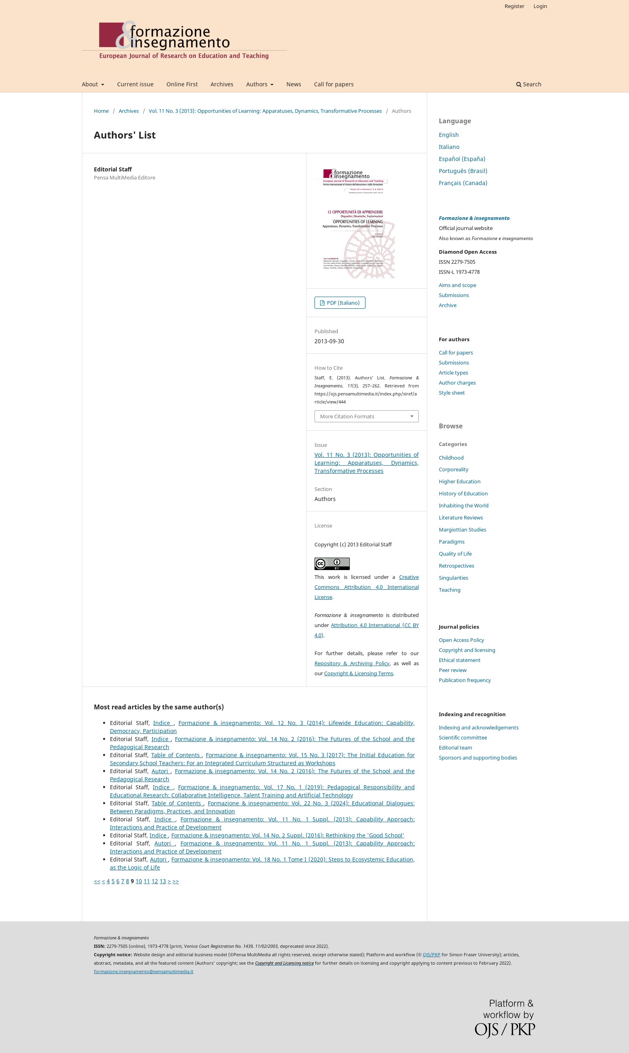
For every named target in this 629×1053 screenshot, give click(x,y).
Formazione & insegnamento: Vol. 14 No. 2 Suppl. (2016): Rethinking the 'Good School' (287, 835)
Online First (182, 84)
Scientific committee (463, 737)
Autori (161, 771)
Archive (448, 305)
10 (139, 881)
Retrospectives (456, 565)
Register (514, 6)
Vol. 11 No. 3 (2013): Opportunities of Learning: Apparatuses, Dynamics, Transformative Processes (265, 110)
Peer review (453, 670)
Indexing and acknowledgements (479, 727)
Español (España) (462, 159)
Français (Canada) (463, 183)
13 (163, 881)
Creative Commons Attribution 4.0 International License (366, 587)
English (449, 134)
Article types (453, 372)
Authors (257, 84)
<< (97, 881)
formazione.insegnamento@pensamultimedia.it (143, 971)
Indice (163, 723)
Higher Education (460, 481)
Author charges (457, 382)
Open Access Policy (461, 640)
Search (529, 84)
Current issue (135, 84)
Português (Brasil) (463, 171)
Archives (222, 84)
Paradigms (452, 541)
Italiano (449, 147)
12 (155, 881)
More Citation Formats (347, 416)
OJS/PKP (431, 954)
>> (175, 881)
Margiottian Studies (462, 529)
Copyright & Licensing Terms (358, 673)
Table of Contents (176, 755)
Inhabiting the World (464, 505)
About (90, 84)
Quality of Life (455, 553)
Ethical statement (460, 660)
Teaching (450, 589)
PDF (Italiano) (343, 302)
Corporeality (454, 469)
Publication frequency (465, 680)
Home (101, 110)
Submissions (454, 295)
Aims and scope (457, 285)
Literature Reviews (461, 517)
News (293, 84)
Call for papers (334, 84)
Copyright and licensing (467, 650)
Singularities (453, 577)
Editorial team (455, 747)
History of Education (463, 493)
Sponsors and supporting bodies (478, 757)
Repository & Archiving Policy (352, 663)
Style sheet (452, 392)
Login (540, 6)
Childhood (451, 457)
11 (147, 881)
